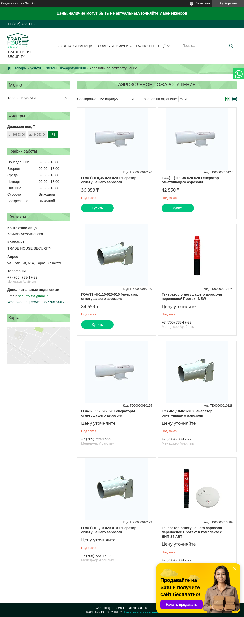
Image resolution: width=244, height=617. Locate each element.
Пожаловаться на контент (142, 612)
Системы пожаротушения (65, 68)
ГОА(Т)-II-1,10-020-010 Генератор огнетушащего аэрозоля (108, 530)
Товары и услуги (112, 46)
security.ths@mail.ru (34, 296)
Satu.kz (143, 608)
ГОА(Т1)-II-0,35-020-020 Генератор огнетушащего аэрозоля (190, 180)
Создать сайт (10, 3)
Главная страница (74, 46)
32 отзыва (203, 3)
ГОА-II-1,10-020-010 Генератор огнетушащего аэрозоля (187, 413)
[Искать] (231, 46)
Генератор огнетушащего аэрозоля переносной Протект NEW (192, 296)
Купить (97, 208)
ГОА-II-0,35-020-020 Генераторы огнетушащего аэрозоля (108, 413)
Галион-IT (145, 46)
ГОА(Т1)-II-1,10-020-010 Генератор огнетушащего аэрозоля (109, 296)
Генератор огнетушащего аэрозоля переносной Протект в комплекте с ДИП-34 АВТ (192, 532)
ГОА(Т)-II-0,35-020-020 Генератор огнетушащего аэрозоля (108, 180)
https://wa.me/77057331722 (46, 302)
